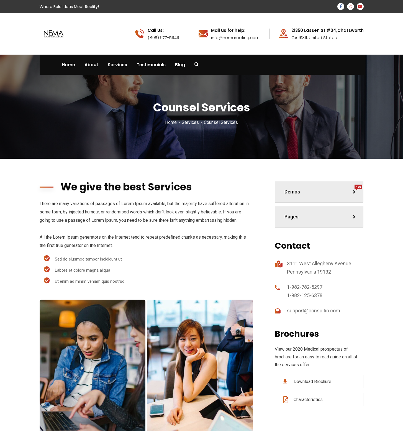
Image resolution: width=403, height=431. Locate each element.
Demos (323, 190)
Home (171, 122)
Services (190, 122)
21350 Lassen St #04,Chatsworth (327, 30)
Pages (319, 217)
